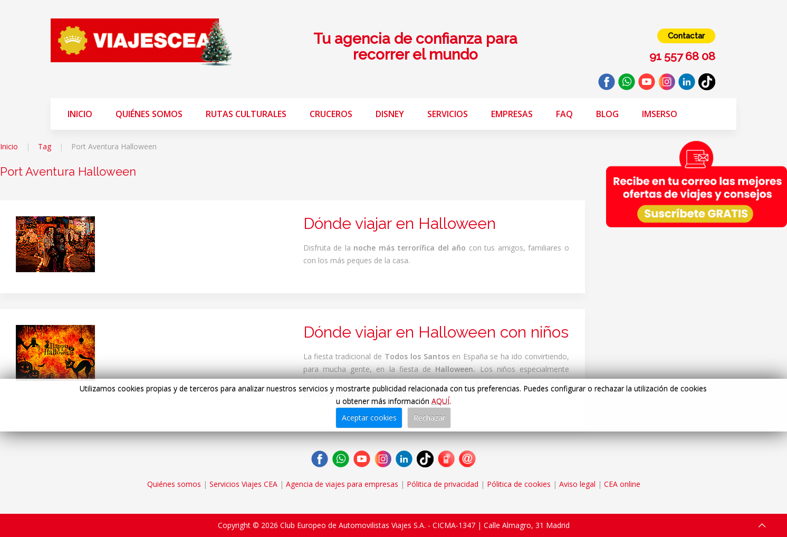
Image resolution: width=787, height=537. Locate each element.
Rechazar (429, 418)
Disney (390, 114)
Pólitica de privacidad (442, 484)
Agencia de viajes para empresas (342, 484)
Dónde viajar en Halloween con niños (436, 332)
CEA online (622, 484)
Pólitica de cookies (519, 484)
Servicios (447, 114)
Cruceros (331, 114)
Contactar (686, 36)
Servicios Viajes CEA (243, 484)
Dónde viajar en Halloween (399, 223)
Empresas (512, 114)
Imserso (659, 114)
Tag (44, 146)
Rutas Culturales (246, 114)
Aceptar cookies (369, 418)
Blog (607, 114)
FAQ (564, 114)
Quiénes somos (149, 114)
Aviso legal (577, 484)
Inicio (80, 114)
